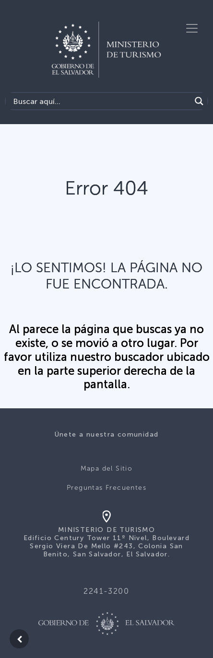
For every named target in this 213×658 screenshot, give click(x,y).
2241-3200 (106, 591)
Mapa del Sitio (107, 468)
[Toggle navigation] (192, 28)
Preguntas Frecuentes (106, 488)
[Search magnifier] (199, 101)
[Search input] (101, 101)
